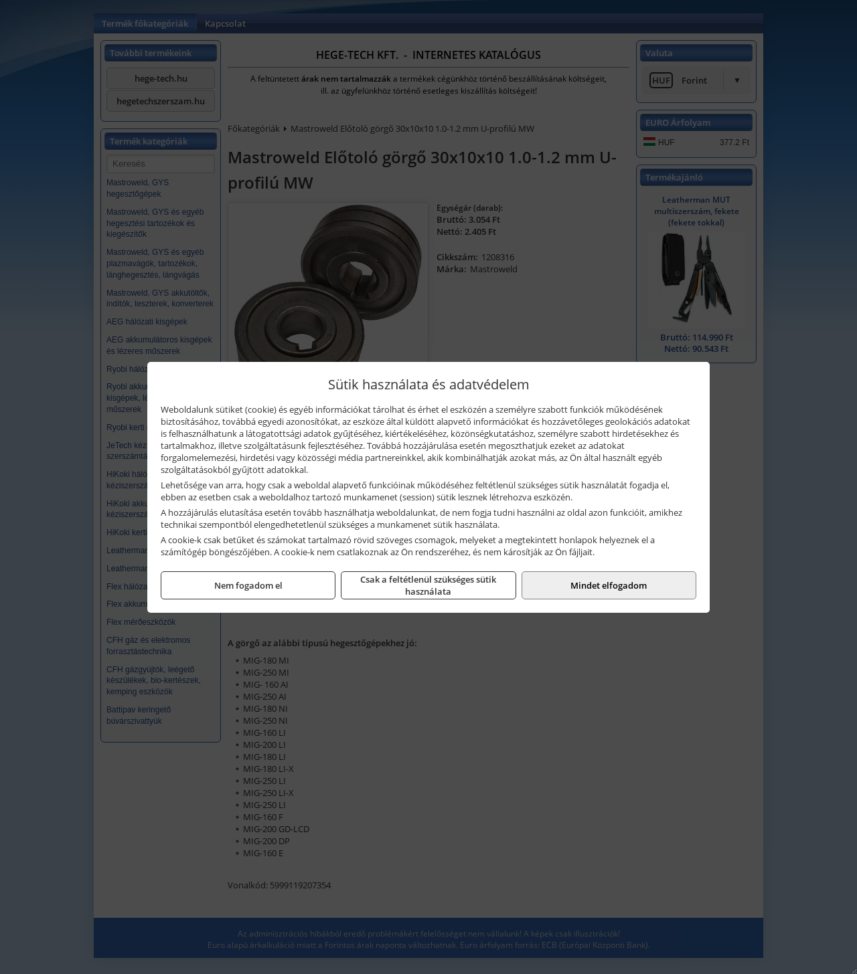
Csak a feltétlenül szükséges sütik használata (428, 585)
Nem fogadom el (248, 585)
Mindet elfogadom (608, 585)
